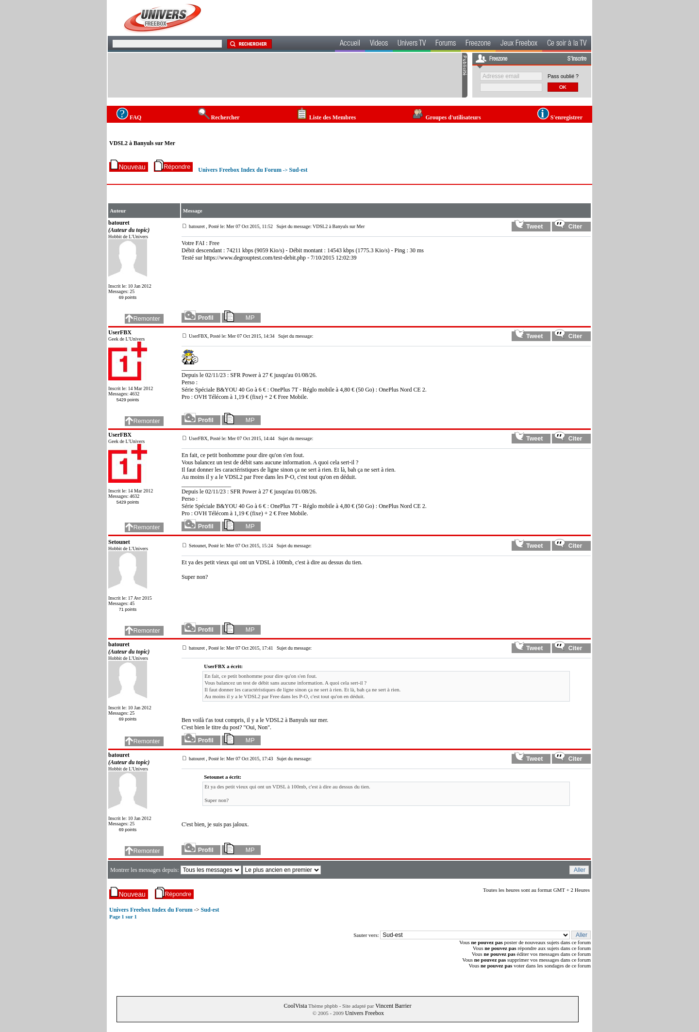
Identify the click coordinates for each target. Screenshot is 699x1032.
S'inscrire (576, 59)
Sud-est (298, 169)
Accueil (350, 44)
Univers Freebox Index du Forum (240, 169)
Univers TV (412, 44)
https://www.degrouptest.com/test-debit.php (255, 257)
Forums (445, 44)
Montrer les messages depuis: (145, 870)
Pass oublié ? (563, 76)
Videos (379, 44)
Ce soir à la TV (566, 44)
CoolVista (295, 1005)
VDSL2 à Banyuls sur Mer (142, 143)
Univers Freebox (364, 1013)
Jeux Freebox (518, 44)
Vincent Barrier (393, 1005)
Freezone (478, 44)
